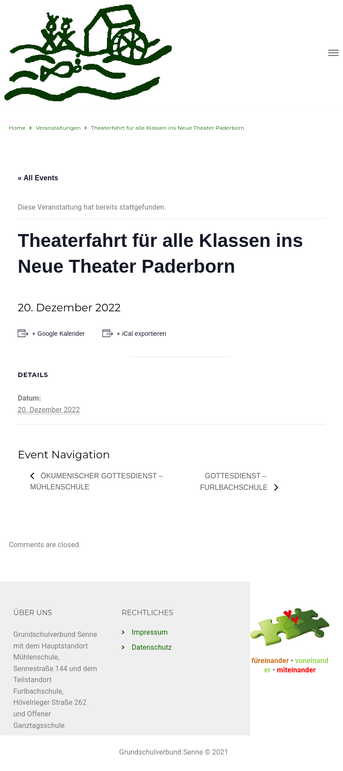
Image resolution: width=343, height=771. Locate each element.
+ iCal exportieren (141, 333)
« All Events (38, 178)
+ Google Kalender (58, 333)
